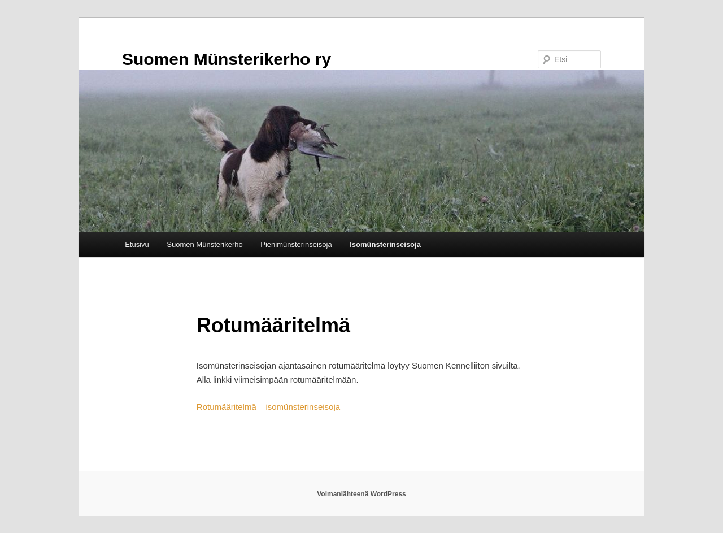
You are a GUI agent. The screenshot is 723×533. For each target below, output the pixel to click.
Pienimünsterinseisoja (296, 244)
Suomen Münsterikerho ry (226, 59)
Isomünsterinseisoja (385, 244)
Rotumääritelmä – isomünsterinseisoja (268, 406)
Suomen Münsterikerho (204, 244)
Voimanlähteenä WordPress (361, 494)
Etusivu (137, 244)
